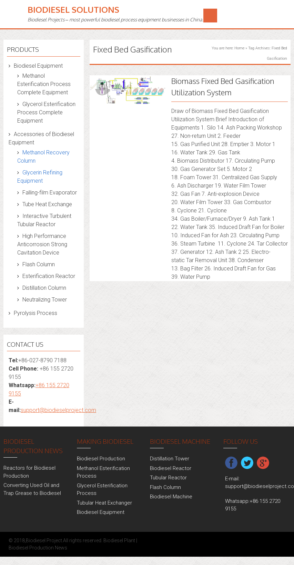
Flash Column (38, 264)
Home (239, 48)
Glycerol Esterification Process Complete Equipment (46, 112)
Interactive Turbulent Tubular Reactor (44, 220)
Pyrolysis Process (35, 313)
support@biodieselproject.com (58, 410)
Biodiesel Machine (171, 497)
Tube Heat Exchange (47, 204)
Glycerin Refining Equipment (39, 176)
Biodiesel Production (101, 459)
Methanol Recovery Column (43, 156)
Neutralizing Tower (44, 299)
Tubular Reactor (168, 478)
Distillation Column (44, 288)
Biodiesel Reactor (170, 468)
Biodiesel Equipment (38, 66)
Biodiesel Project (44, 540)
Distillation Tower (169, 459)
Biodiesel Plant (119, 540)
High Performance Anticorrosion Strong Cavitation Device (42, 244)
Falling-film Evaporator (49, 192)
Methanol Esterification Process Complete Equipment (44, 84)
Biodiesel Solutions (73, 9)
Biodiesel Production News (38, 547)
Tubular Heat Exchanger (104, 503)
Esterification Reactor (48, 276)
